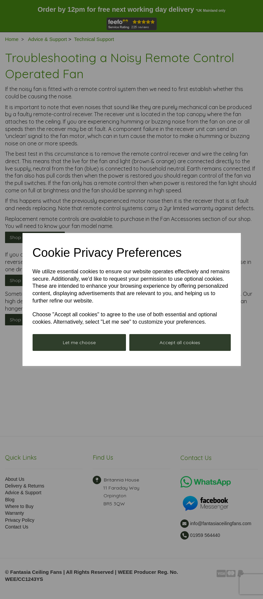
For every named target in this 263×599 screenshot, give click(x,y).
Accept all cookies (180, 342)
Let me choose (79, 342)
